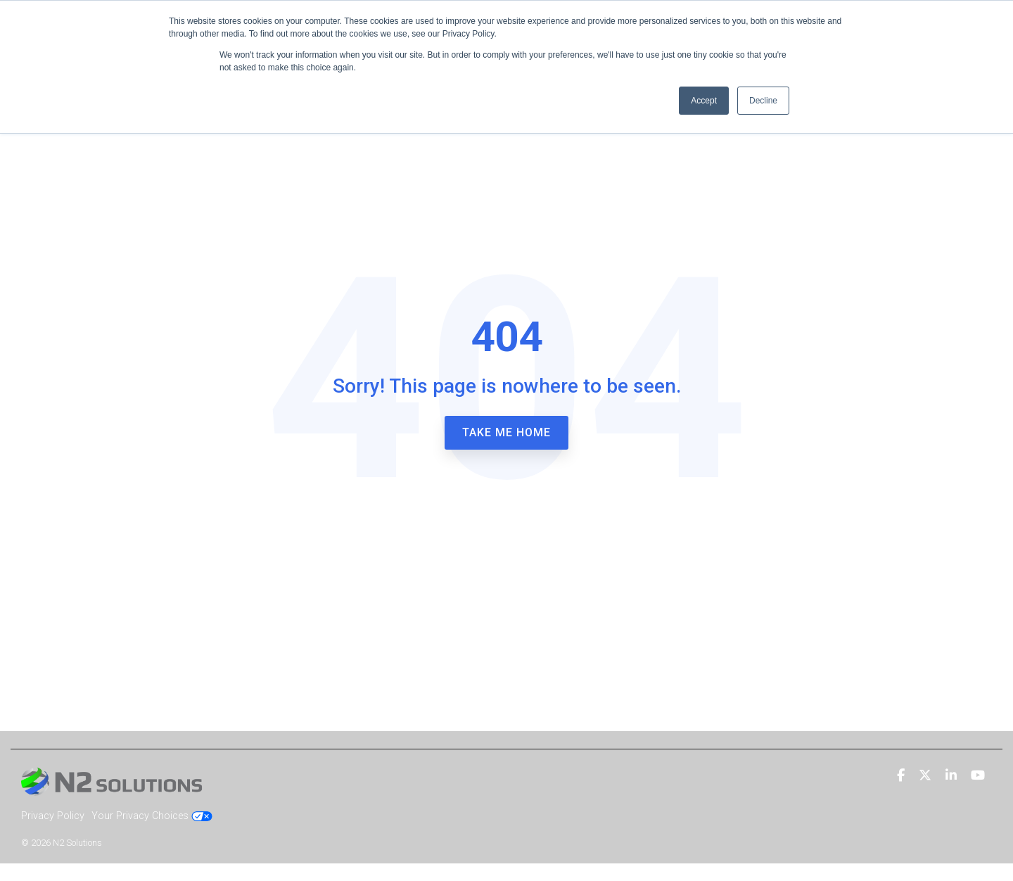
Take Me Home (506, 432)
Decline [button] (763, 101)
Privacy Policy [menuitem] (52, 816)
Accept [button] (704, 101)
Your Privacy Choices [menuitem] (151, 816)
